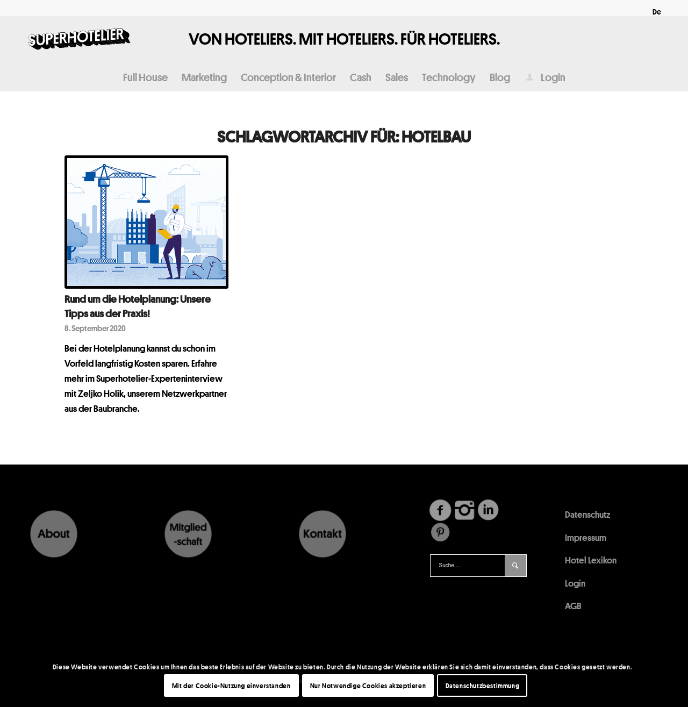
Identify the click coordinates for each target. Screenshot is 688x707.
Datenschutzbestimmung (483, 685)
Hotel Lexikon (591, 560)
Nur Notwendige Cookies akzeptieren (368, 685)
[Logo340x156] (79, 40)
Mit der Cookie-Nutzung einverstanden (231, 685)
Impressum (585, 537)
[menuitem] (654, 11)
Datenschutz (587, 514)
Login (575, 583)
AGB (573, 605)
